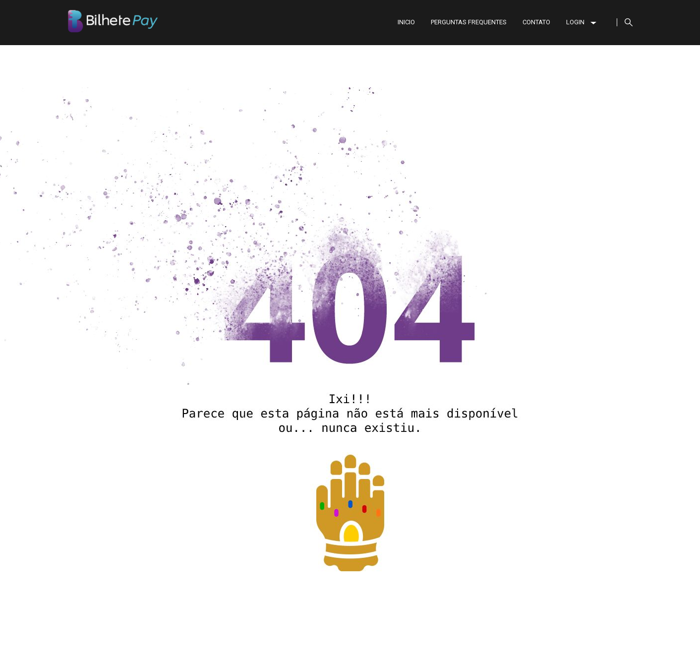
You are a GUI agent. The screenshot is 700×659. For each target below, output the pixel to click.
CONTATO (536, 22)
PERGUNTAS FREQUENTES (469, 22)
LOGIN (581, 22)
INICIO (406, 22)
